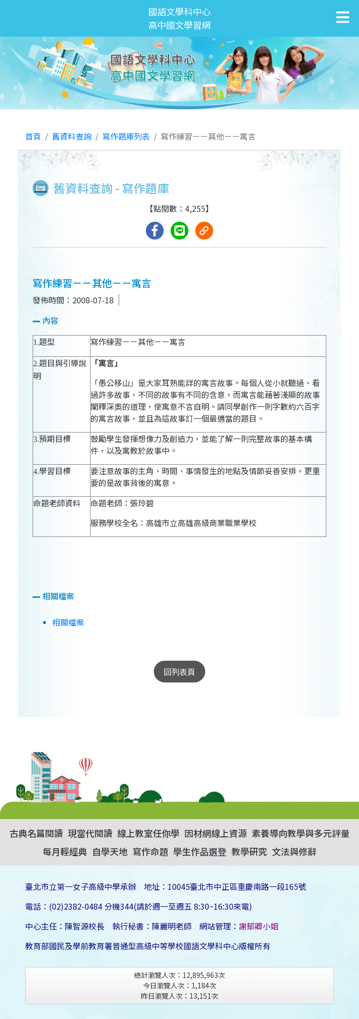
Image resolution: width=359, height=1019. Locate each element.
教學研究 (249, 851)
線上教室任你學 (148, 832)
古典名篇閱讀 (36, 832)
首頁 (33, 136)
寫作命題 (150, 851)
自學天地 (110, 851)
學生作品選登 (199, 851)
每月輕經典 (65, 851)
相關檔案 (68, 622)
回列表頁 (179, 672)
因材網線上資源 (215, 832)
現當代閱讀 (90, 832)
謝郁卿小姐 (258, 926)
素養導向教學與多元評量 (301, 832)
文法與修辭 (294, 851)
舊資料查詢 (71, 136)
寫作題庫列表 (126, 136)
